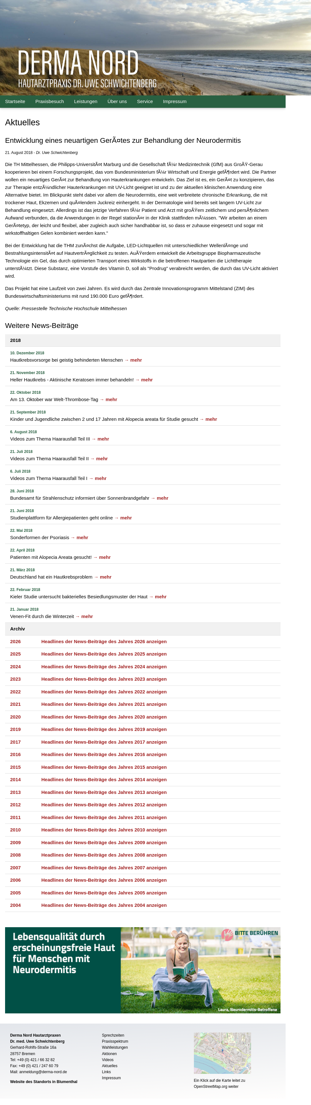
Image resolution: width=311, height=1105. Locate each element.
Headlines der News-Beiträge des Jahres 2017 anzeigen (104, 742)
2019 (15, 729)
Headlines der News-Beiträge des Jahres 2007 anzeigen (104, 867)
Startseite (15, 101)
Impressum (175, 101)
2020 (15, 716)
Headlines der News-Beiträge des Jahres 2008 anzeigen (104, 855)
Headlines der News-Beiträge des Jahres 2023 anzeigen (104, 679)
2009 (15, 842)
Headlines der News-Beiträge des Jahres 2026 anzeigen (104, 641)
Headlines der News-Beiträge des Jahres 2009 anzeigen (104, 842)
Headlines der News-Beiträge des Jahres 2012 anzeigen (104, 804)
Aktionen (109, 1054)
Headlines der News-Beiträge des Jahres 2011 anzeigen (104, 817)
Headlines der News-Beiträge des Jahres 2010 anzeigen (104, 829)
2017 (15, 742)
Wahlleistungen (115, 1047)
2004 (15, 905)
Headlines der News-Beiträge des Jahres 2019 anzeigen (104, 729)
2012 (15, 804)
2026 (15, 641)
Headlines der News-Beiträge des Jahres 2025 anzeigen (104, 654)
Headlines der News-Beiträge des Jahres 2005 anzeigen (104, 892)
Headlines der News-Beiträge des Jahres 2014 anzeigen (104, 779)
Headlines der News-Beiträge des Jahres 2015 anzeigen (104, 767)
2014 (15, 779)
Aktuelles (109, 1066)
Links (106, 1072)
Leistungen (85, 101)
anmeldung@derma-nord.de (43, 1072)
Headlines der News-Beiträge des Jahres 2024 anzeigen (104, 666)
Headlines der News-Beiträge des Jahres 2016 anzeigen (104, 754)
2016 (15, 754)
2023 (15, 679)
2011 (15, 817)
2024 (15, 666)
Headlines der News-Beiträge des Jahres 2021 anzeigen (104, 704)
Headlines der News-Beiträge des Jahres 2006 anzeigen (104, 880)
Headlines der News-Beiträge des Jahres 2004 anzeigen (104, 905)
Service (145, 101)
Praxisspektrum (115, 1041)
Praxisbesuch (49, 101)
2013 (15, 792)
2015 (15, 767)
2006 (15, 880)
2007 (15, 867)
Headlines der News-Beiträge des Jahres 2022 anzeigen (104, 691)
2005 (15, 892)
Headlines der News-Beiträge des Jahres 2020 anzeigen (104, 716)
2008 (15, 855)
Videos (107, 1060)
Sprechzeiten (113, 1035)
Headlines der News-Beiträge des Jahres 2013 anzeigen (104, 792)
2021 (15, 704)
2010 (15, 829)
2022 (15, 691)
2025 (15, 654)
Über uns (117, 101)
